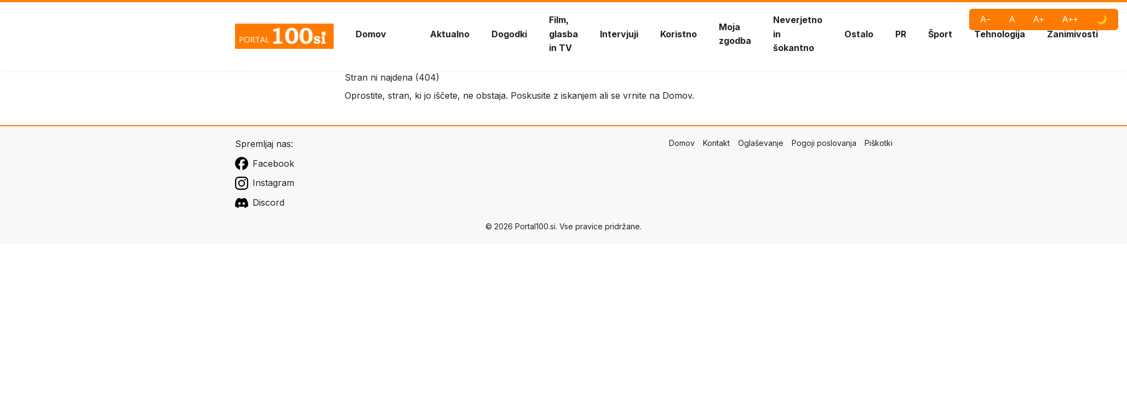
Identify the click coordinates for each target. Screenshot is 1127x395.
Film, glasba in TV (563, 33)
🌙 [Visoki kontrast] (1101, 19)
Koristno (678, 34)
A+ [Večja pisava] (1038, 19)
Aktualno (450, 34)
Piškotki (879, 143)
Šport (940, 34)
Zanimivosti (1072, 34)
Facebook (264, 163)
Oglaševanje (760, 143)
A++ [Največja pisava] (1070, 19)
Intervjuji (619, 34)
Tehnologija (999, 34)
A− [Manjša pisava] (985, 19)
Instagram (264, 183)
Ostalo (858, 34)
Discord (259, 203)
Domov (371, 34)
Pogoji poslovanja (824, 143)
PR (900, 34)
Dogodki (509, 34)
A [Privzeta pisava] (1012, 19)
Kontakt (716, 143)
